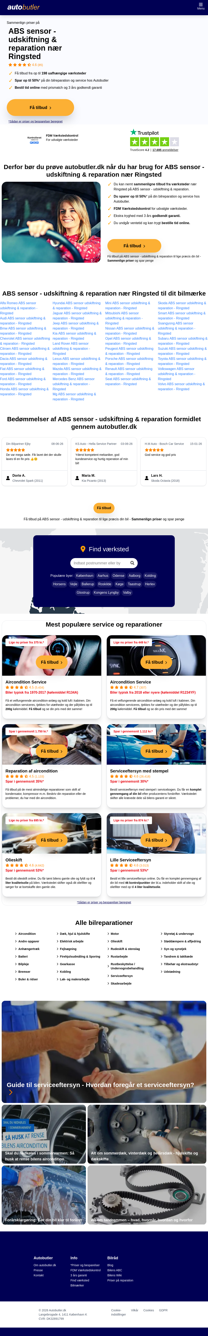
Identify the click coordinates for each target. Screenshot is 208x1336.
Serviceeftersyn (120, 976)
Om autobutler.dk (45, 1265)
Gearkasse (66, 964)
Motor (113, 933)
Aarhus (103, 575)
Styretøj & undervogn (177, 933)
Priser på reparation (120, 1280)
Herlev (150, 584)
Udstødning (170, 971)
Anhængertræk (27, 949)
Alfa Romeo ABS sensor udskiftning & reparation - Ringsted (18, 308)
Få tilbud (104, 508)
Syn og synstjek (174, 949)
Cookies (148, 1310)
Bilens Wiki (114, 1275)
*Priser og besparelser (85, 1265)
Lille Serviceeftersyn (130, 860)
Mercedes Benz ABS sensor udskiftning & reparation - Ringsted (74, 384)
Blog (110, 1265)
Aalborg (134, 575)
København (84, 575)
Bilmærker (77, 1285)
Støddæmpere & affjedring (181, 941)
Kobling (64, 971)
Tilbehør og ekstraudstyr (180, 964)
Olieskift (13, 860)
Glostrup (83, 592)
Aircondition (25, 933)
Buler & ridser (26, 979)
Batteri (21, 956)
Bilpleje (22, 964)
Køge (120, 584)
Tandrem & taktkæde (177, 956)
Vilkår (134, 1310)
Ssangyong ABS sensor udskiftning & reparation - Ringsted (176, 328)
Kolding (150, 575)
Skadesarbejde (119, 983)
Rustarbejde (117, 956)
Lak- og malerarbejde (73, 979)
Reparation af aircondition (31, 771)
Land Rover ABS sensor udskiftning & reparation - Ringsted (71, 348)
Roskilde (104, 584)
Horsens (59, 584)
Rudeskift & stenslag (123, 949)
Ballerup (88, 584)
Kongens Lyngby (106, 592)
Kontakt (39, 1275)
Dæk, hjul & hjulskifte (73, 933)
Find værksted (80, 1280)
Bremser (22, 971)
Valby (127, 592)
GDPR (163, 1310)
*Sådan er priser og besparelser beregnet (35, 121)
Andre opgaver (27, 941)
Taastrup (134, 584)
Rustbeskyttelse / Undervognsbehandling (125, 966)
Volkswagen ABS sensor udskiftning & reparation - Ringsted (176, 374)
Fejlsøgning (67, 949)
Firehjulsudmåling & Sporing (78, 956)
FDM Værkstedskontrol (86, 1270)
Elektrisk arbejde (70, 941)
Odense (118, 575)
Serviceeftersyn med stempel (139, 771)
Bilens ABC (114, 1270)
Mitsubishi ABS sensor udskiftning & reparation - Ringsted (124, 318)
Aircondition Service (26, 682)
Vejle (73, 584)
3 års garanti (79, 1275)
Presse (38, 1270)
